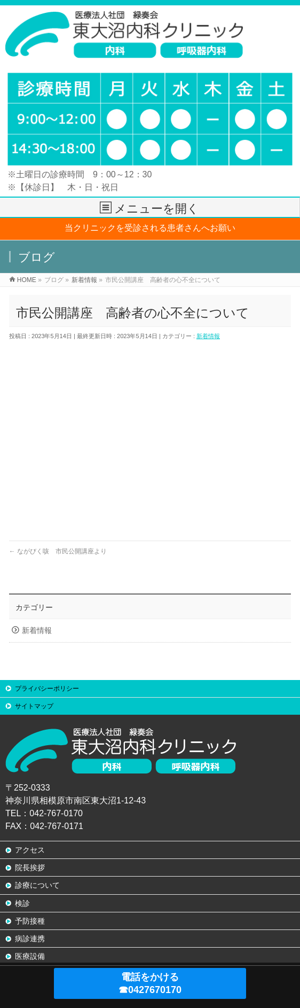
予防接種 (30, 921)
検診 (22, 903)
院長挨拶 (30, 867)
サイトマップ (34, 706)
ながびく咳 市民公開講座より (58, 551)
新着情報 (208, 336)
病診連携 (30, 938)
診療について (37, 885)
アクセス (30, 850)
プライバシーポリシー (47, 688)
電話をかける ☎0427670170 (150, 983)
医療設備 (30, 956)
